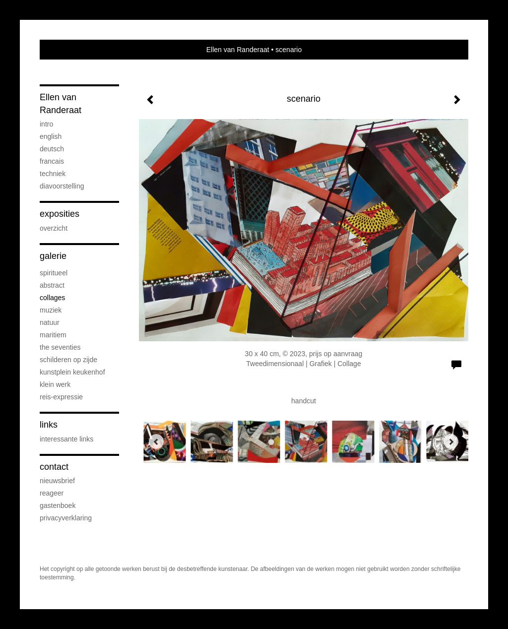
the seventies (60, 347)
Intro (46, 124)
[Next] (451, 441)
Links (49, 425)
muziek (51, 310)
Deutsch (52, 149)
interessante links (66, 439)
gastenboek (57, 505)
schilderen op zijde (68, 360)
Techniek (52, 174)
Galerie (53, 256)
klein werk (55, 384)
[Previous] (156, 441)
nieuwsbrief (57, 481)
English (51, 136)
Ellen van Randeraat (237, 50)
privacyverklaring (66, 518)
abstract (52, 285)
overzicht (53, 228)
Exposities (59, 214)
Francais (52, 161)
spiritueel (53, 273)
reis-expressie (61, 397)
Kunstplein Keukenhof (72, 372)
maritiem (53, 335)
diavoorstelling (62, 186)
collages (52, 298)
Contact (54, 467)
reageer (52, 493)
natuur (50, 322)
